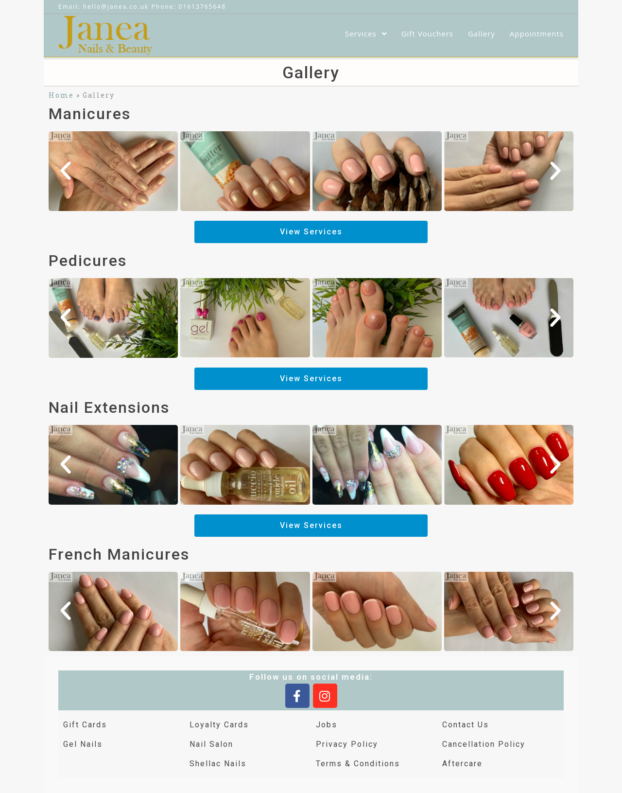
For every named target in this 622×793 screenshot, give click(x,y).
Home (61, 95)
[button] (66, 171)
